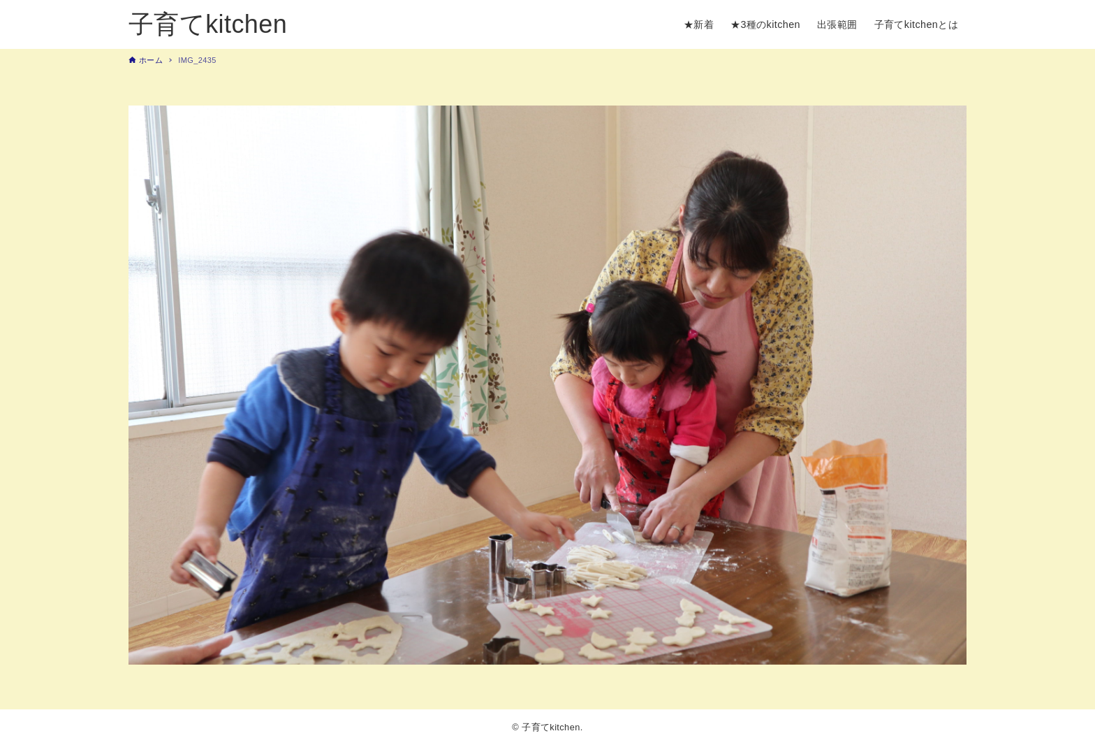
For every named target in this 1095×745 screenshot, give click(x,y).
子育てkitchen (207, 24)
